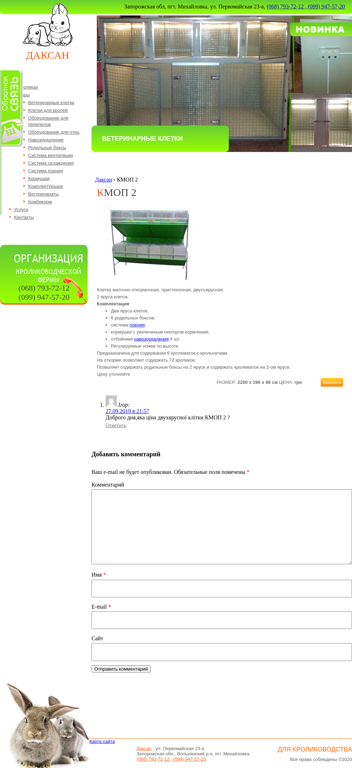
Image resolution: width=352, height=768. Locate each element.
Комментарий (108, 485)
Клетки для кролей (48, 110)
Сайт (97, 638)
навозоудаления (151, 339)
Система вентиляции (50, 155)
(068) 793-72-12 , (287, 6)
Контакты (24, 217)
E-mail (101, 607)
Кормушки (39, 178)
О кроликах (26, 87)
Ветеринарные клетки (51, 102)
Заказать (331, 382)
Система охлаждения (51, 163)
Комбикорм (40, 201)
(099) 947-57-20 (326, 6)
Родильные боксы (47, 147)
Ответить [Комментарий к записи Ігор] (116, 425)
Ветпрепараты (43, 194)
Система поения (45, 170)
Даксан (47, 55)
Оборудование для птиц (54, 132)
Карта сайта (102, 741)
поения (137, 325)
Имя (99, 575)
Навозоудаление (46, 139)
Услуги (21, 209)
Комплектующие (45, 186)
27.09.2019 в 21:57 (127, 411)
